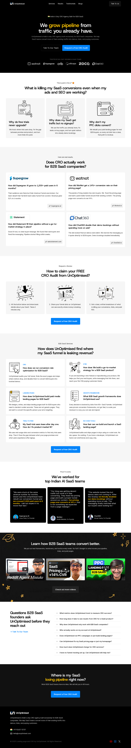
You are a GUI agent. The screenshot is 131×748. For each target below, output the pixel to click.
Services (52, 4)
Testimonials (70, 4)
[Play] (25, 569)
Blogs (80, 4)
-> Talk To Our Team (19, 632)
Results (60, 4)
